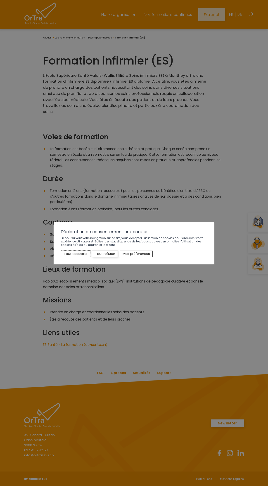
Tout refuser (105, 253)
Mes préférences (136, 253)
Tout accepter (76, 253)
